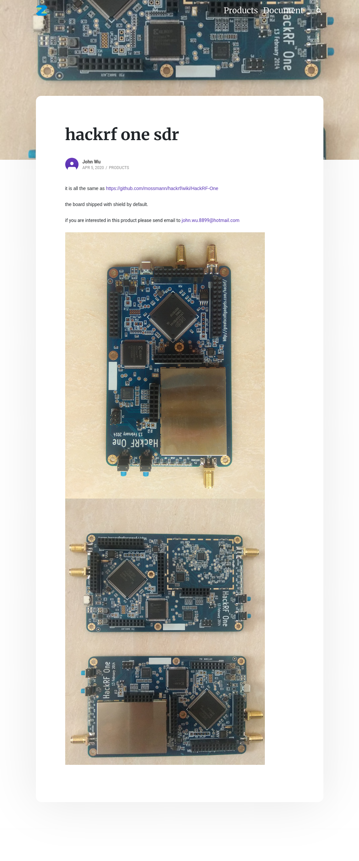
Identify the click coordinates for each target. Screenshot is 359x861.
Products (119, 167)
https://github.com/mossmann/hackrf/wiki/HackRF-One (162, 188)
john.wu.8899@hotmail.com (211, 220)
